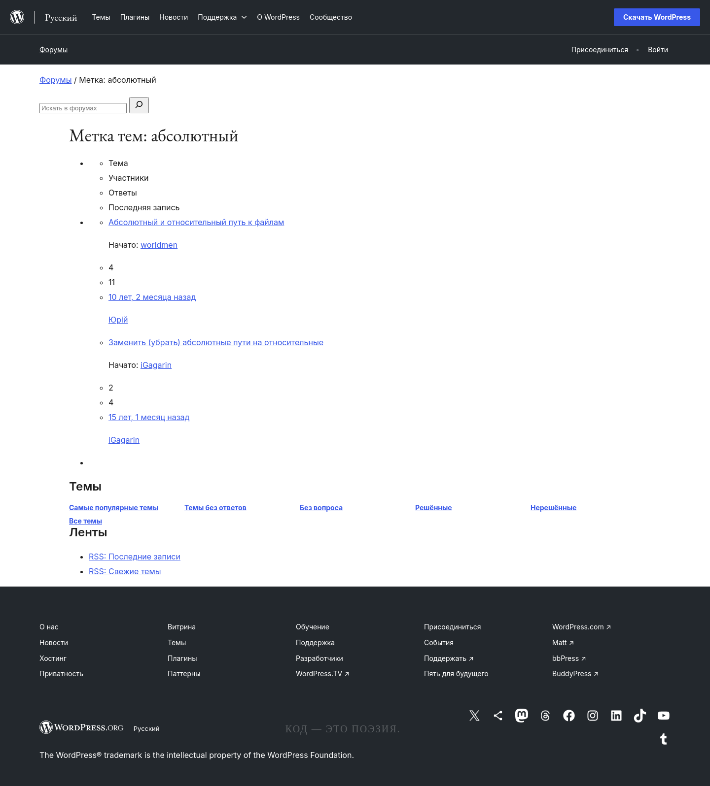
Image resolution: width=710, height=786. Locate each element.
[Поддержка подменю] (222, 17)
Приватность (61, 673)
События (439, 642)
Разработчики (319, 658)
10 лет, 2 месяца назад (152, 297)
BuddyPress (575, 673)
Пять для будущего (456, 673)
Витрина (182, 626)
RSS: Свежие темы (125, 571)
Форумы (53, 49)
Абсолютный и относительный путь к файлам (196, 222)
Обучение (312, 626)
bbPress (569, 658)
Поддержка (315, 642)
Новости (53, 642)
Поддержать (449, 658)
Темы (177, 642)
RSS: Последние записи (134, 556)
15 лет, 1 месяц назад (148, 417)
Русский (147, 728)
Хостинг (53, 658)
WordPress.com (581, 626)
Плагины (182, 658)
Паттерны (184, 673)
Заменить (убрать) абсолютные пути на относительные (215, 342)
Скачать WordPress (657, 17)
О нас (49, 626)
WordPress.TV (323, 673)
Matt (563, 642)
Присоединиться (452, 626)
